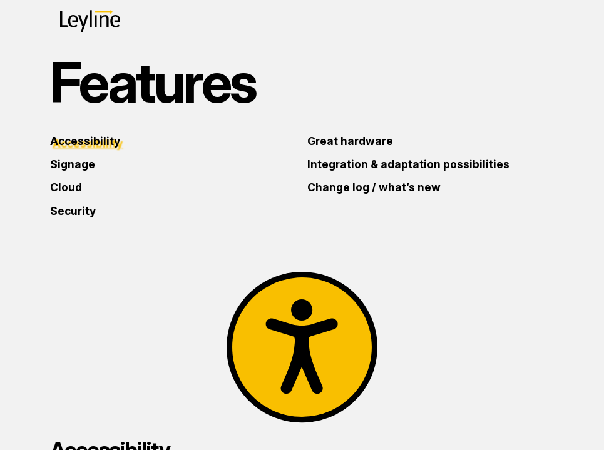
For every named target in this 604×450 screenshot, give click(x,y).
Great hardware (350, 141)
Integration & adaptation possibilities (408, 164)
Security (73, 211)
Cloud (66, 187)
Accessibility (85, 141)
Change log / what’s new (374, 187)
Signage (72, 164)
